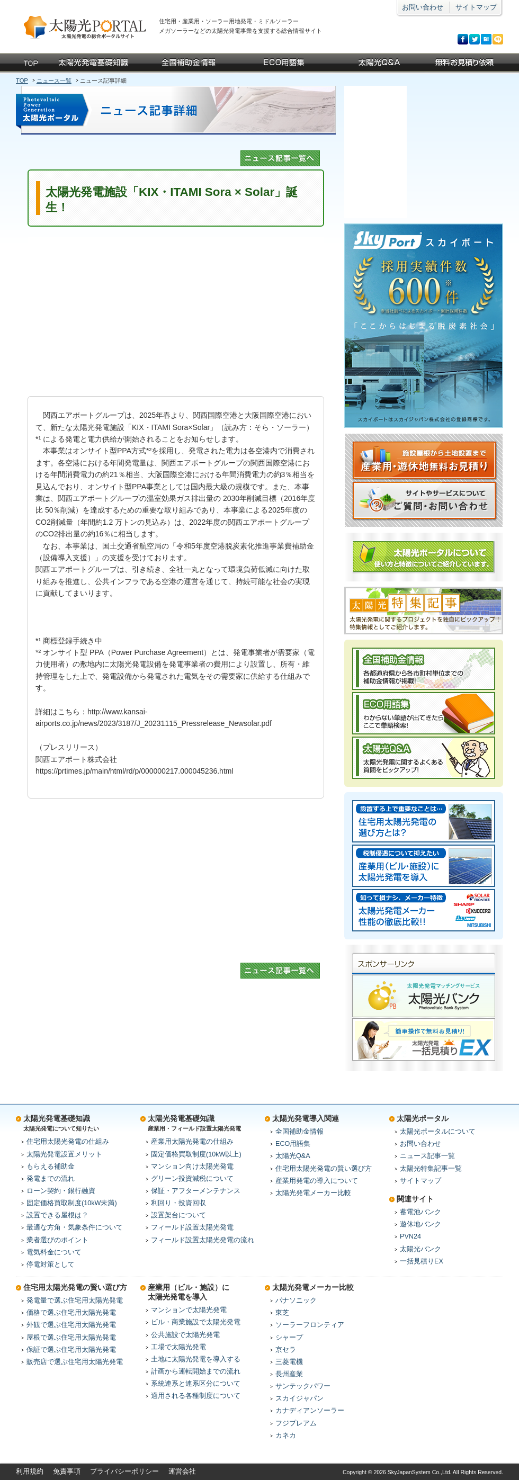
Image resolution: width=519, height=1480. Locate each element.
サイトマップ (476, 7)
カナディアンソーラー (309, 1410)
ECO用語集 (292, 1143)
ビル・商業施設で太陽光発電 (195, 1322)
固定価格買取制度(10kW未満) (71, 1203)
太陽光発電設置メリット (64, 1154)
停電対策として (50, 1264)
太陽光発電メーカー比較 (313, 1193)
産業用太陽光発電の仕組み (192, 1141)
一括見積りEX (421, 1261)
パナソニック (296, 1300)
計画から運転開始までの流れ (195, 1371)
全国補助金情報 (299, 1131)
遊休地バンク (420, 1224)
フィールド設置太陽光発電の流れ (202, 1240)
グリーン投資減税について (192, 1178)
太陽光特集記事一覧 (431, 1168)
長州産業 (289, 1374)
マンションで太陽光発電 (189, 1310)
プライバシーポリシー (124, 1471)
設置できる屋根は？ (57, 1215)
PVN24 (410, 1236)
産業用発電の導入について (316, 1181)
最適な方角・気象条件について (74, 1227)
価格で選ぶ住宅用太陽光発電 (71, 1312)
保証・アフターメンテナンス (195, 1191)
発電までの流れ (50, 1178)
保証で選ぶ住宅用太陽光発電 (71, 1349)
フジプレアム (296, 1423)
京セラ (285, 1349)
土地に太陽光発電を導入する (195, 1359)
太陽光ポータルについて (438, 1131)
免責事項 (66, 1471)
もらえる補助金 (50, 1166)
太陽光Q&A (292, 1156)
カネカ (285, 1435)
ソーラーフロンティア (309, 1325)
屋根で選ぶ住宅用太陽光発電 (71, 1337)
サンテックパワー (302, 1386)
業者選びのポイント (57, 1240)
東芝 (282, 1312)
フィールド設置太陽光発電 (192, 1227)
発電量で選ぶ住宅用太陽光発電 (74, 1300)
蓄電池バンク (420, 1212)
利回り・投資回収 (178, 1203)
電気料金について (54, 1252)
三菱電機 (289, 1362)
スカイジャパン (299, 1398)
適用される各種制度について (195, 1396)
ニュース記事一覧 (427, 1156)
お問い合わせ (422, 7)
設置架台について (178, 1215)
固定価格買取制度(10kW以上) (196, 1154)
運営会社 (182, 1471)
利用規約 (29, 1471)
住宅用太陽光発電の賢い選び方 (323, 1168)
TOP (22, 80)
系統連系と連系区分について (195, 1383)
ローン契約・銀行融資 (60, 1191)
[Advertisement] (176, 311)
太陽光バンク (420, 1249)
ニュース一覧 (54, 80)
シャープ (289, 1337)
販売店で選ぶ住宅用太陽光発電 (74, 1362)
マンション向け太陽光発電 (192, 1166)
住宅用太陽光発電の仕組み (67, 1141)
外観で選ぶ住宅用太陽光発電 (71, 1325)
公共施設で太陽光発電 (185, 1335)
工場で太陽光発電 (178, 1347)
